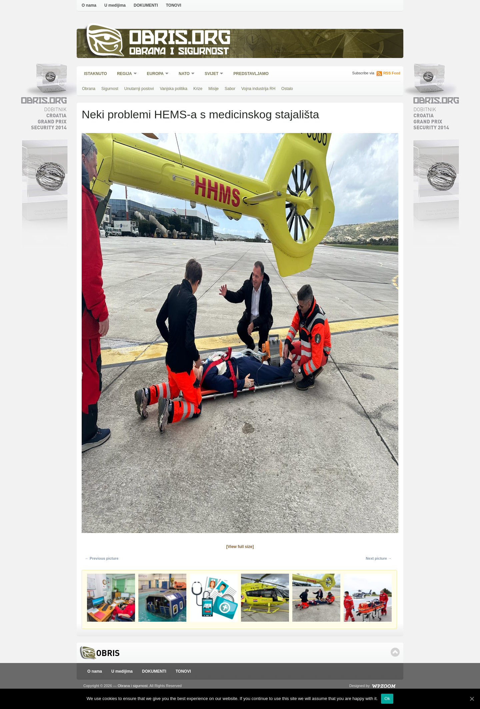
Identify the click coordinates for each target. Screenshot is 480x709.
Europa (156, 74)
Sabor (230, 88)
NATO (184, 74)
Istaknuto (95, 73)
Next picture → (379, 558)
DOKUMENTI (146, 5)
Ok (387, 698)
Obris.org (180, 39)
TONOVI (173, 5)
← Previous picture (101, 558)
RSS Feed (391, 73)
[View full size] (240, 546)
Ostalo (287, 88)
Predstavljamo (251, 73)
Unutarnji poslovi (139, 88)
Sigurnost (109, 88)
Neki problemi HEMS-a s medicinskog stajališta (200, 114)
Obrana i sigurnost (178, 52)
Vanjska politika (173, 88)
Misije (213, 88)
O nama (89, 5)
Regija (125, 74)
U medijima (115, 5)
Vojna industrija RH (258, 88)
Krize (197, 88)
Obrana (88, 88)
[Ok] (471, 698)
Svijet (211, 74)
